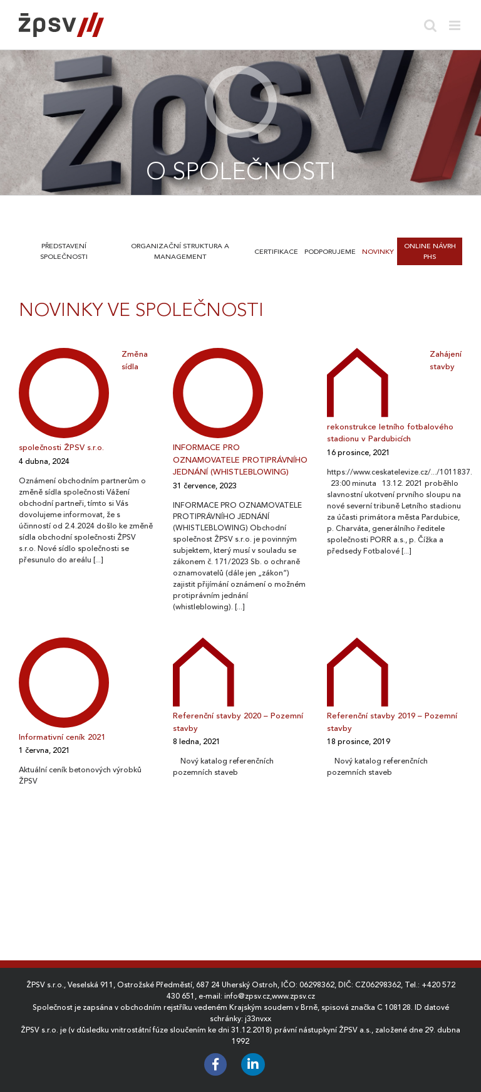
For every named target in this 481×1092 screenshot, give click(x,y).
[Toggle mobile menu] (455, 25)
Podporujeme (330, 251)
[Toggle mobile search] (430, 25)
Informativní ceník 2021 (62, 737)
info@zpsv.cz (247, 996)
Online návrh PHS (430, 251)
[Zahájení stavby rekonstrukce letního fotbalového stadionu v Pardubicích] (357, 382)
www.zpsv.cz (293, 996)
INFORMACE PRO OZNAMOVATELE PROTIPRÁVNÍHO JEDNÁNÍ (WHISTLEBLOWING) (240, 459)
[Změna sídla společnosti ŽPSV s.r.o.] (64, 392)
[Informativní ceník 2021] (64, 682)
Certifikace (276, 251)
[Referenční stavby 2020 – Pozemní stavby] (203, 671)
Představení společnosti (64, 251)
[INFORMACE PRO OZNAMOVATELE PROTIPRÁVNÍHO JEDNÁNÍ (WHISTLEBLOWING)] (218, 392)
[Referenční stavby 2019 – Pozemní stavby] (357, 671)
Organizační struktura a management (180, 251)
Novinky (378, 251)
